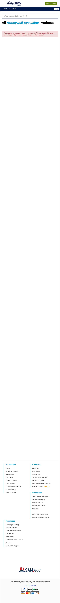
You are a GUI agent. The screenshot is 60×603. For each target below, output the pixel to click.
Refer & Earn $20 (38, 502)
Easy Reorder (10, 483)
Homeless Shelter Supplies (41, 517)
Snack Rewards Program (40, 496)
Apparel (8, 543)
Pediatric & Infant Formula (14, 540)
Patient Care (10, 534)
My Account (10, 474)
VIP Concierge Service (39, 477)
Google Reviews (37, 486)
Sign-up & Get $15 (38, 499)
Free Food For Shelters (40, 514)
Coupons (35, 508)
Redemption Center (38, 505)
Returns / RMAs (11, 492)
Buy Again (9, 477)
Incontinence (10, 537)
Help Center (36, 471)
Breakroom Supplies (12, 546)
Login (8, 468)
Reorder (51, 4)
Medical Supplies (11, 527)
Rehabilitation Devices (13, 530)
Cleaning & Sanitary (12, 525)
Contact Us (36, 474)
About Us (35, 468)
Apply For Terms (11, 480)
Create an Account (12, 471)
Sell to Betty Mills (38, 480)
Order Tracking (11, 489)
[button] (52, 7)
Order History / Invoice (13, 486)
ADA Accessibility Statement (41, 483)
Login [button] (57, 9)
